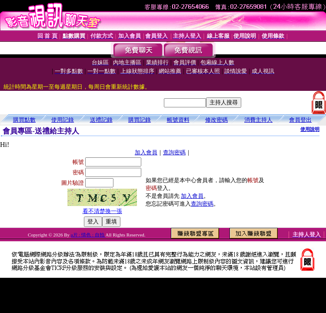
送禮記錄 (101, 120)
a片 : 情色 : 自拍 (88, 234)
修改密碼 (216, 120)
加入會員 (146, 152)
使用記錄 (62, 120)
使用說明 (309, 129)
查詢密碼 (174, 152)
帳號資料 (178, 120)
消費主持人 (258, 120)
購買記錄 (139, 120)
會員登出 (300, 120)
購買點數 (24, 120)
